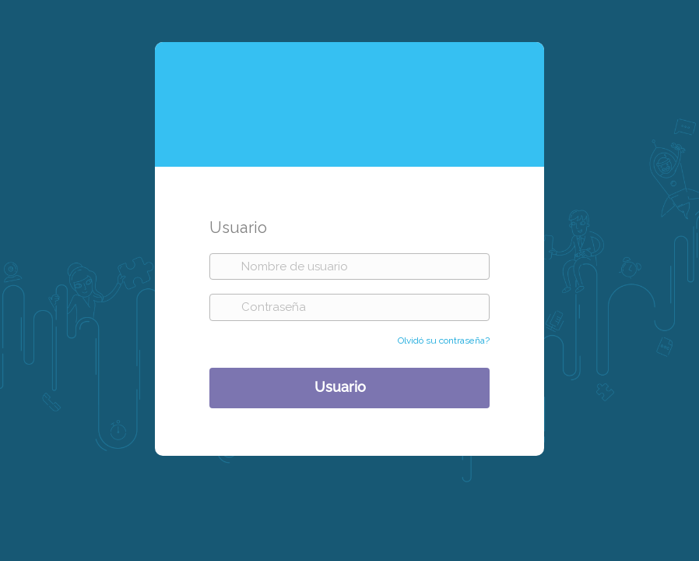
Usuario (340, 386)
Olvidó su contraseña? (444, 340)
